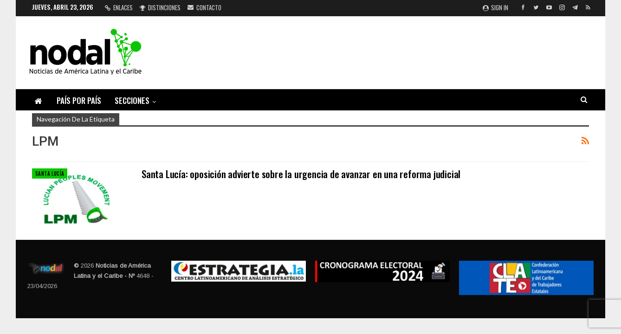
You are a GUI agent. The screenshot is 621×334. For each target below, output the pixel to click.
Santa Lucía (49, 173)
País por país (79, 100)
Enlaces (119, 7)
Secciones (132, 100)
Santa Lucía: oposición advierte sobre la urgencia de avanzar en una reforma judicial (301, 174)
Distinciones (160, 7)
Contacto (204, 7)
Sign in (495, 7)
